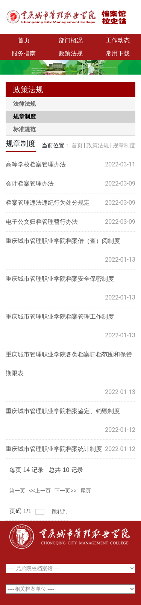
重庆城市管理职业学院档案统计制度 (54, 448)
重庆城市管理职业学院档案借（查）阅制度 (63, 240)
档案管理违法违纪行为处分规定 (48, 202)
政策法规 (71, 53)
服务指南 (24, 53)
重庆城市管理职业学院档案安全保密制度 (60, 278)
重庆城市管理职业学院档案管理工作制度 (60, 316)
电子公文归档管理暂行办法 (42, 221)
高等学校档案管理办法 (36, 164)
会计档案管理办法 (30, 183)
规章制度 (124, 145)
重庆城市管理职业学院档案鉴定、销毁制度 (63, 411)
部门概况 (71, 40)
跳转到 (60, 511)
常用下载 (118, 53)
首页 (24, 40)
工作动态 (118, 40)
